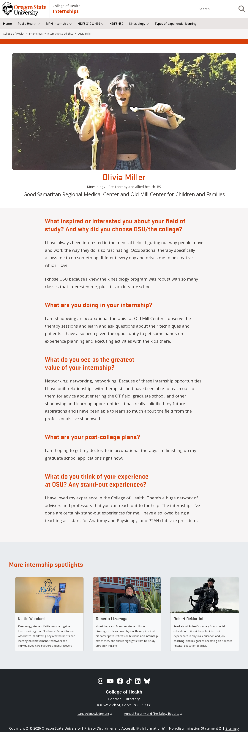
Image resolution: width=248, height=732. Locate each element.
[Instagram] (100, 681)
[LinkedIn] (137, 681)
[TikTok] (129, 681)
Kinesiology (137, 24)
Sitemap (232, 728)
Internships (66, 11)
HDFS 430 (116, 24)
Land (95, 714)
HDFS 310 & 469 (89, 24)
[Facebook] (120, 681)
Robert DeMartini (188, 618)
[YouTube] (110, 681)
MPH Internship (57, 24)
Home (7, 24)
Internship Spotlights (60, 33)
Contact (114, 699)
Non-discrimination (195, 728)
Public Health (27, 24)
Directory (132, 699)
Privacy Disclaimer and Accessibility (124, 728)
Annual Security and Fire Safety (153, 714)
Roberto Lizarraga (111, 618)
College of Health (66, 6)
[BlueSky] (147, 681)
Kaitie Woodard (31, 618)
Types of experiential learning (176, 24)
